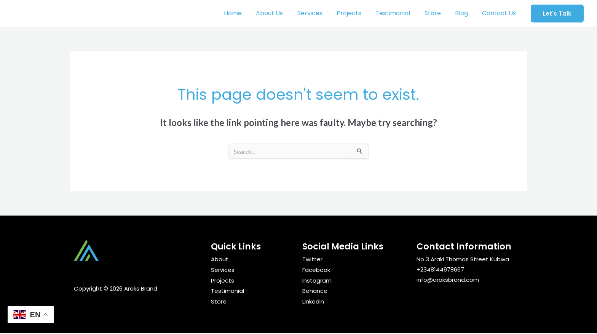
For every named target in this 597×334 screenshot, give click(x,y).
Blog (464, 13)
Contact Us (500, 13)
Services (321, 13)
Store (437, 13)
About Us (282, 13)
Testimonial (400, 13)
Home (248, 13)
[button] (557, 13)
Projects (358, 13)
